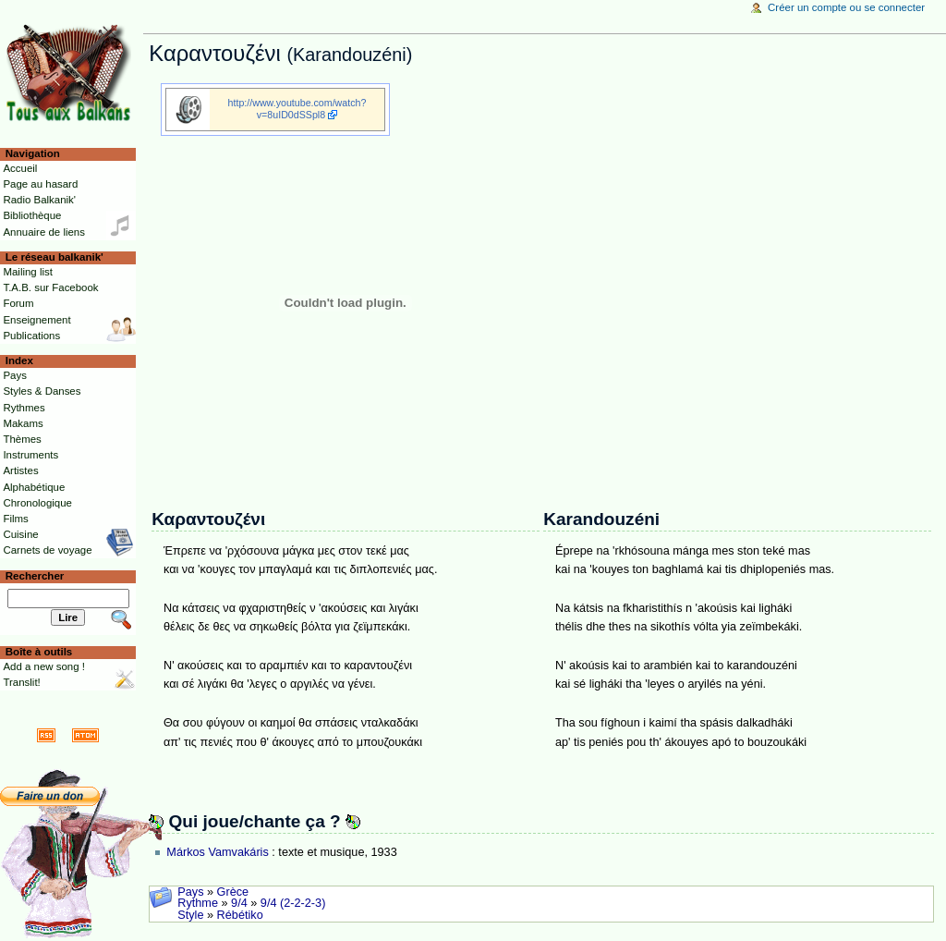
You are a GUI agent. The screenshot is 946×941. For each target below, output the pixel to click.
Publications (31, 335)
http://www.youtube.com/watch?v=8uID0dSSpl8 (297, 108)
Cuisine (20, 534)
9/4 (239, 903)
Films (15, 518)
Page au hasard (40, 183)
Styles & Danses (41, 391)
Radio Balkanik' (39, 199)
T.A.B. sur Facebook (50, 287)
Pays (190, 892)
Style (190, 915)
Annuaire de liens (44, 232)
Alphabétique (34, 487)
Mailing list (27, 271)
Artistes (20, 470)
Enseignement (36, 319)
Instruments (30, 454)
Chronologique (37, 502)
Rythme (197, 903)
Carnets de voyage (47, 550)
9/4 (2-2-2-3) (293, 903)
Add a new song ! (44, 666)
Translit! (21, 682)
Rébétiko (240, 915)
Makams (22, 423)
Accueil (20, 168)
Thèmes (22, 439)
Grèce (233, 892)
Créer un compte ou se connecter (846, 7)
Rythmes (23, 407)
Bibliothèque (32, 215)
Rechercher (35, 575)
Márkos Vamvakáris (217, 852)
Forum (18, 303)
